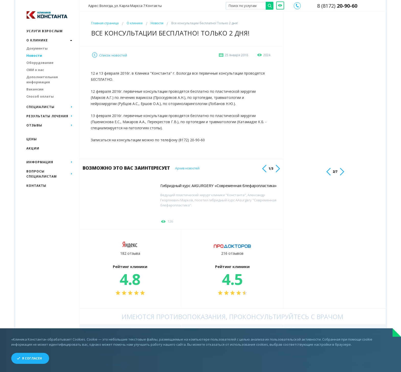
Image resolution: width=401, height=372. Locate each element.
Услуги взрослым (44, 31)
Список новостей (113, 55)
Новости (157, 23)
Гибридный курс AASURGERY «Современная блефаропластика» (218, 185)
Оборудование (39, 62)
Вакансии (34, 89)
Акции (32, 148)
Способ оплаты (40, 96)
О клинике (135, 23)
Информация (39, 162)
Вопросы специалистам (41, 174)
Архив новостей (188, 168)
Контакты (36, 185)
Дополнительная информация (42, 79)
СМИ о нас (35, 69)
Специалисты (40, 107)
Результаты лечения (47, 116)
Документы (37, 48)
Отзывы (34, 125)
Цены (31, 139)
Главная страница (105, 23)
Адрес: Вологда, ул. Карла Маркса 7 (125, 5)
